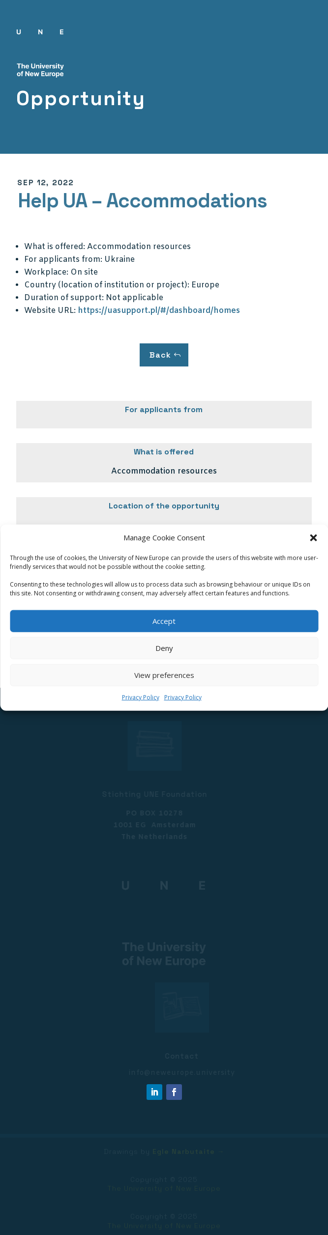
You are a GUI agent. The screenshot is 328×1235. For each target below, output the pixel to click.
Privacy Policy (140, 697)
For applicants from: (63, 259)
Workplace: (46, 272)
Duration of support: (64, 298)
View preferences (164, 675)
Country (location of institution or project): (106, 285)
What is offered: (54, 247)
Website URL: (50, 311)
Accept (164, 621)
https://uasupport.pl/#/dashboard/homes (159, 311)
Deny (164, 648)
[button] (313, 538)
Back (160, 355)
